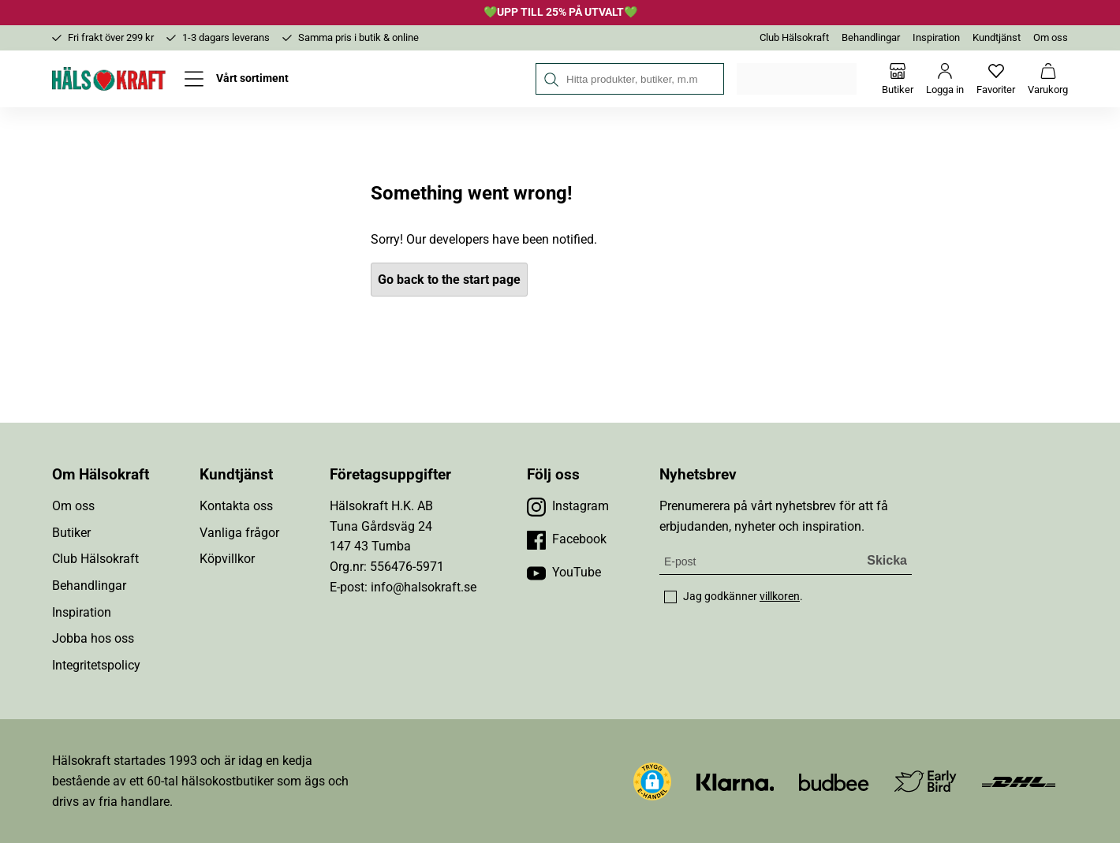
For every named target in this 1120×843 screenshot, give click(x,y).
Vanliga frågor (239, 532)
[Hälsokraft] (109, 79)
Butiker (71, 532)
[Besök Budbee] (833, 781)
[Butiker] (897, 79)
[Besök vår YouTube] (564, 572)
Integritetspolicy (96, 665)
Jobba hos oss (93, 638)
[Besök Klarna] (735, 781)
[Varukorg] (1048, 79)
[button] (652, 781)
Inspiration (936, 37)
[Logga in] (945, 79)
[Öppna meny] (237, 79)
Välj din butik (798, 79)
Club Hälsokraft (794, 37)
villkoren (780, 596)
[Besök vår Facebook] (567, 539)
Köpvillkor (227, 558)
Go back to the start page (449, 279)
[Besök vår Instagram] (568, 506)
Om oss (1050, 37)
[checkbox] (670, 597)
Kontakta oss (236, 505)
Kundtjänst (997, 37)
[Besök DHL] (1018, 781)
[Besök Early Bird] (925, 780)
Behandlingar (871, 37)
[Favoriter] (995, 79)
